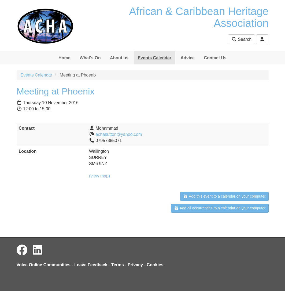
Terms (117, 265)
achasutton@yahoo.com (119, 134)
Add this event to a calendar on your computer (224, 196)
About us (119, 58)
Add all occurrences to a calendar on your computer (219, 208)
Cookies (155, 265)
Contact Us (215, 58)
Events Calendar (154, 58)
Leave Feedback (91, 265)
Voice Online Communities (44, 265)
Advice (188, 58)
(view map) (99, 176)
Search (241, 39)
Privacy (135, 265)
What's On (90, 58)
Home (64, 58)
